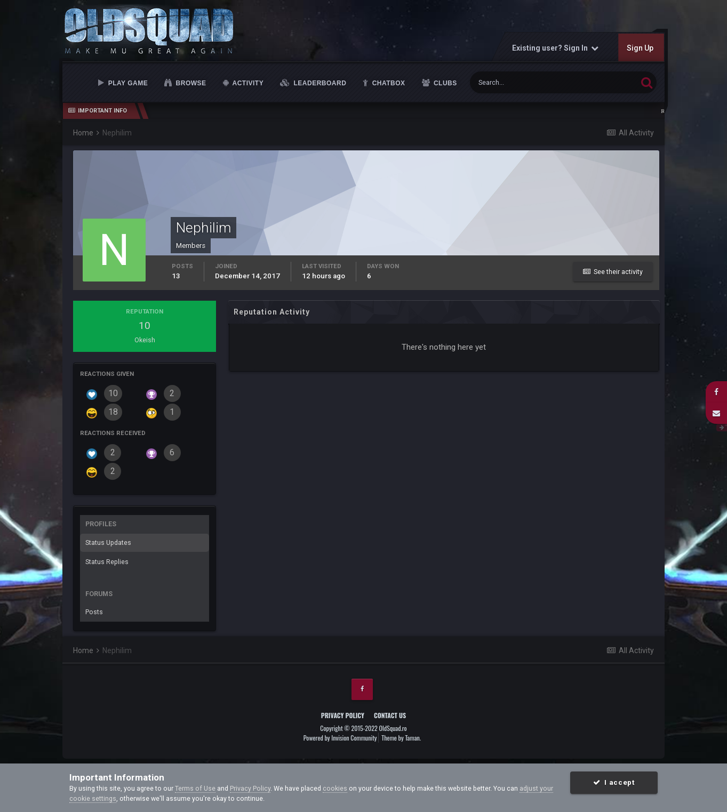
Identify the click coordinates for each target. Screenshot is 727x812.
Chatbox (387, 83)
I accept (613, 782)
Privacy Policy (342, 715)
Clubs (444, 83)
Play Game (127, 83)
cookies (335, 788)
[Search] (523, 82)
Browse (190, 83)
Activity (246, 83)
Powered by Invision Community (340, 737)
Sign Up (639, 48)
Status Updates (108, 542)
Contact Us (390, 715)
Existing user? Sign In (555, 48)
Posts (94, 612)
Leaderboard (319, 83)
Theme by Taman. (401, 737)
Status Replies (107, 562)
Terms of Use (195, 788)
